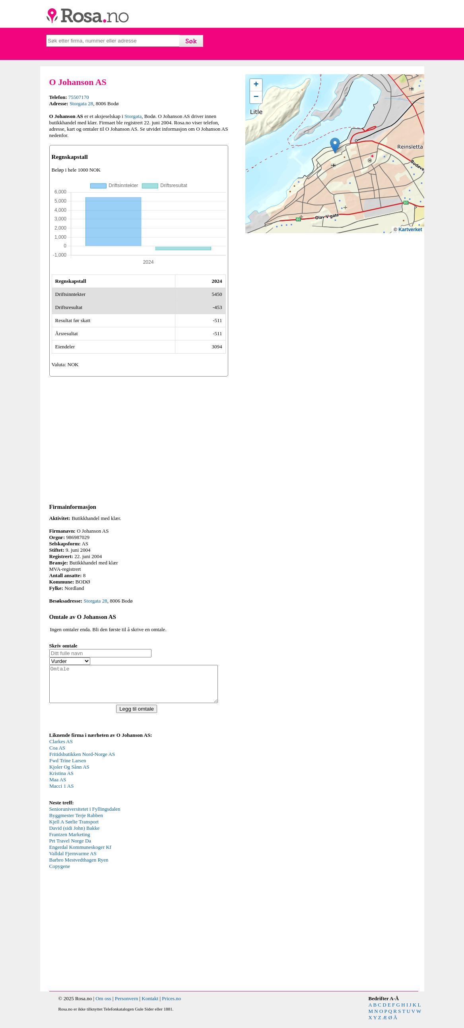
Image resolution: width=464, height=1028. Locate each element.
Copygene (59, 873)
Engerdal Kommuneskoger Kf (80, 854)
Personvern (126, 1006)
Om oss (103, 1006)
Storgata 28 (81, 103)
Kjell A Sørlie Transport (74, 829)
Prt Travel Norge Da (70, 848)
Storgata (133, 116)
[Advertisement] (138, 438)
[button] (335, 145)
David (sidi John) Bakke (74, 835)
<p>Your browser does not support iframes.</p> (109, 775)
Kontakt (150, 1006)
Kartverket (410, 229)
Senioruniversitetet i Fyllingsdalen (84, 816)
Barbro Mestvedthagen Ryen (79, 867)
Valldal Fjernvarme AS (73, 861)
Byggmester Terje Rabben (76, 822)
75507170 (78, 97)
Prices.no (171, 1006)
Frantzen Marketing (69, 841)
